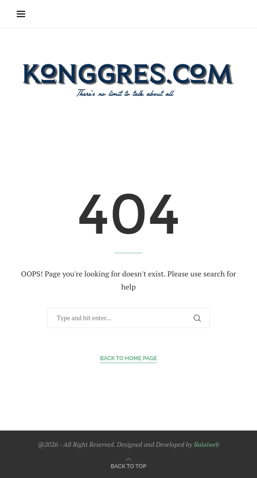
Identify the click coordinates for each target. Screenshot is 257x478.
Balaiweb (206, 444)
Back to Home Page (128, 358)
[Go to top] (129, 465)
